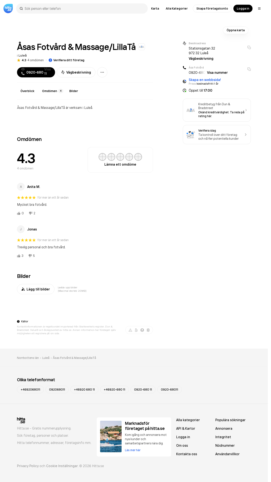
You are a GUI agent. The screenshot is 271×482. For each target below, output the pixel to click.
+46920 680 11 (84, 389)
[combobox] (84, 8)
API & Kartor (185, 428)
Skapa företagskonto (212, 8)
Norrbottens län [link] (28, 358)
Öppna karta (236, 30)
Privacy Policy (28, 466)
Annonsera (223, 428)
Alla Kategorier (177, 8)
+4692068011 (30, 389)
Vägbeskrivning (76, 72)
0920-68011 (169, 389)
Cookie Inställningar (62, 466)
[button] (217, 90)
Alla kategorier (188, 420)
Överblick (27, 91)
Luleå (22, 55)
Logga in (243, 8)
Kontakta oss (186, 454)
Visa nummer (217, 72)
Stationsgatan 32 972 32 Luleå (202, 50)
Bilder (73, 91)
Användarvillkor (227, 454)
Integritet (223, 437)
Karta (155, 8)
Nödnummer (225, 445)
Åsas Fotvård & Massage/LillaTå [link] (74, 358)
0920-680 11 (143, 389)
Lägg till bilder (35, 289)
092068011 (57, 389)
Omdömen (52, 91)
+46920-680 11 (114, 389)
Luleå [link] (46, 358)
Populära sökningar (230, 420)
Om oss (182, 445)
